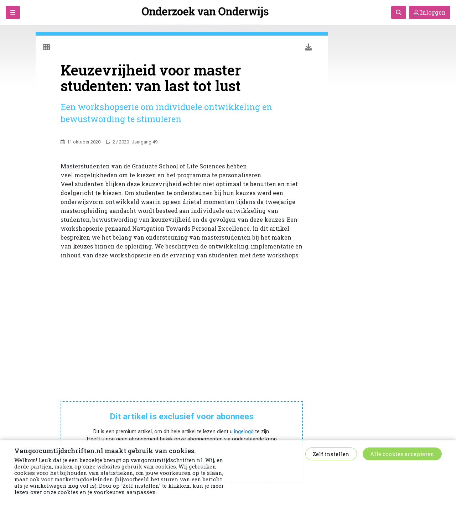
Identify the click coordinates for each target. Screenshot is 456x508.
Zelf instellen (331, 453)
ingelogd (244, 432)
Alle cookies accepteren (402, 453)
